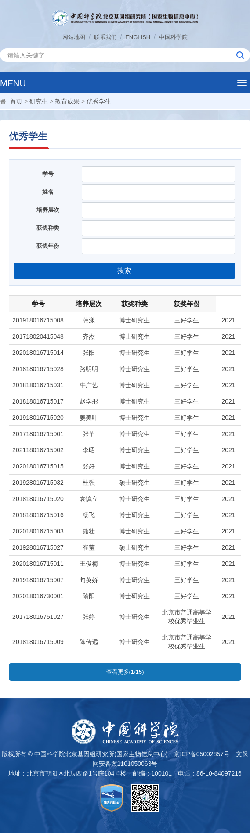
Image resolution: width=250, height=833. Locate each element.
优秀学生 (99, 101)
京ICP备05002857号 (202, 754)
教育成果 (67, 101)
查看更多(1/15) (125, 672)
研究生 (38, 101)
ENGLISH (137, 37)
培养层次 (47, 210)
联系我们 (105, 37)
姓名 (48, 192)
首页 (16, 101)
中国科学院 (173, 37)
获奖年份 (47, 246)
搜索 (124, 270)
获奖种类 (47, 228)
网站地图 (73, 37)
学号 (48, 174)
